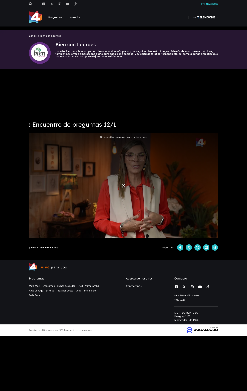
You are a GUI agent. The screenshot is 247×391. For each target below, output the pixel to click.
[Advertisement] (123, 95)
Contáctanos (134, 286)
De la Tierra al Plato (86, 290)
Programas (55, 17)
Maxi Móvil (35, 285)
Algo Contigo (36, 290)
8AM (80, 285)
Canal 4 (33, 35)
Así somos (49, 285)
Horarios (75, 17)
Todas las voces (64, 290)
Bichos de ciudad (66, 285)
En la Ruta (34, 295)
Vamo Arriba (92, 285)
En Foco (50, 290)
